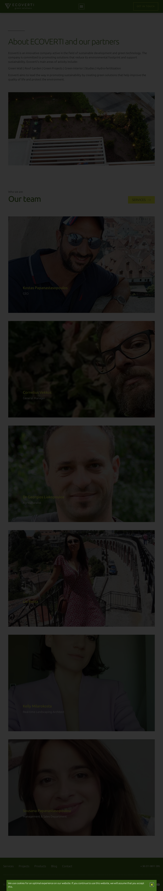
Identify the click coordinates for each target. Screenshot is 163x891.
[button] (151, 884)
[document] (81, 445)
